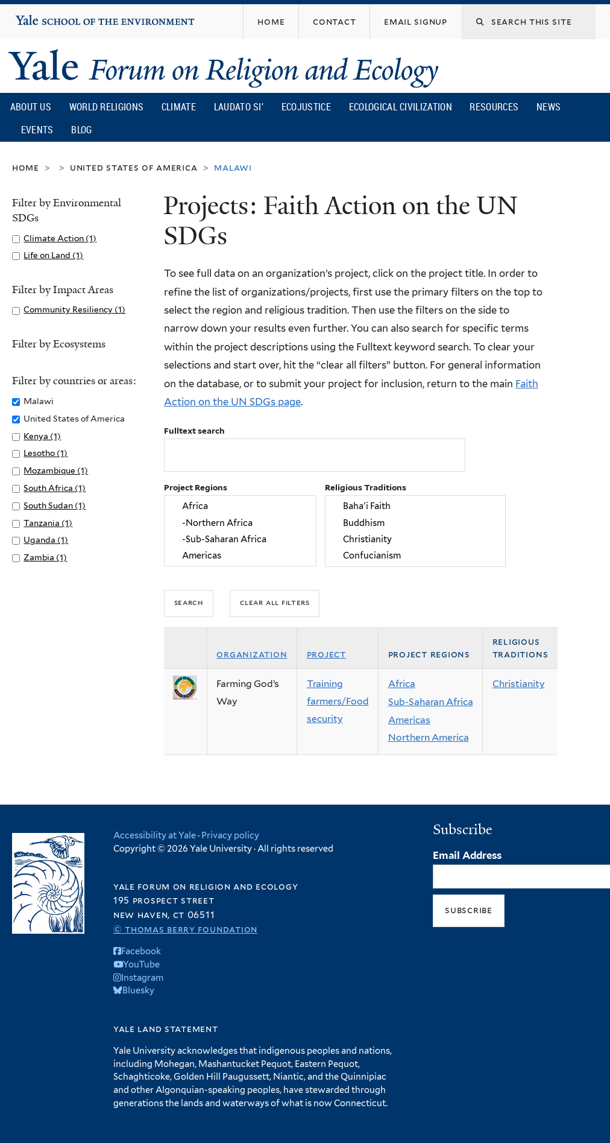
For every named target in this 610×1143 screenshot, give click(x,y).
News (548, 106)
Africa (240, 506)
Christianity (415, 539)
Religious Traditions (365, 487)
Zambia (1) (45, 557)
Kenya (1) (42, 436)
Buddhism (415, 523)
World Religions (106, 106)
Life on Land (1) (53, 255)
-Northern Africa (240, 523)
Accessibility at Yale (154, 835)
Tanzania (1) (48, 523)
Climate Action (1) (60, 238)
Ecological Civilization (400, 106)
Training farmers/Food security (338, 701)
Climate (179, 106)
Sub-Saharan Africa (430, 702)
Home (25, 167)
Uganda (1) (46, 540)
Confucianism (415, 555)
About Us (30, 106)
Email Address (467, 855)
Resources (494, 106)
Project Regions (195, 487)
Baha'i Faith (415, 506)
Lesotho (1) (46, 453)
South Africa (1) (55, 488)
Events (37, 129)
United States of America (134, 167)
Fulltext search (194, 430)
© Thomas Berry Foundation (185, 929)
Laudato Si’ (238, 106)
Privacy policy (230, 835)
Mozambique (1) (56, 470)
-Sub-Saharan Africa (240, 539)
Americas (240, 555)
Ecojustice (306, 106)
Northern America (428, 737)
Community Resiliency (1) (74, 309)
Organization (251, 654)
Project (326, 654)
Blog (81, 129)
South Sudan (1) (55, 505)
